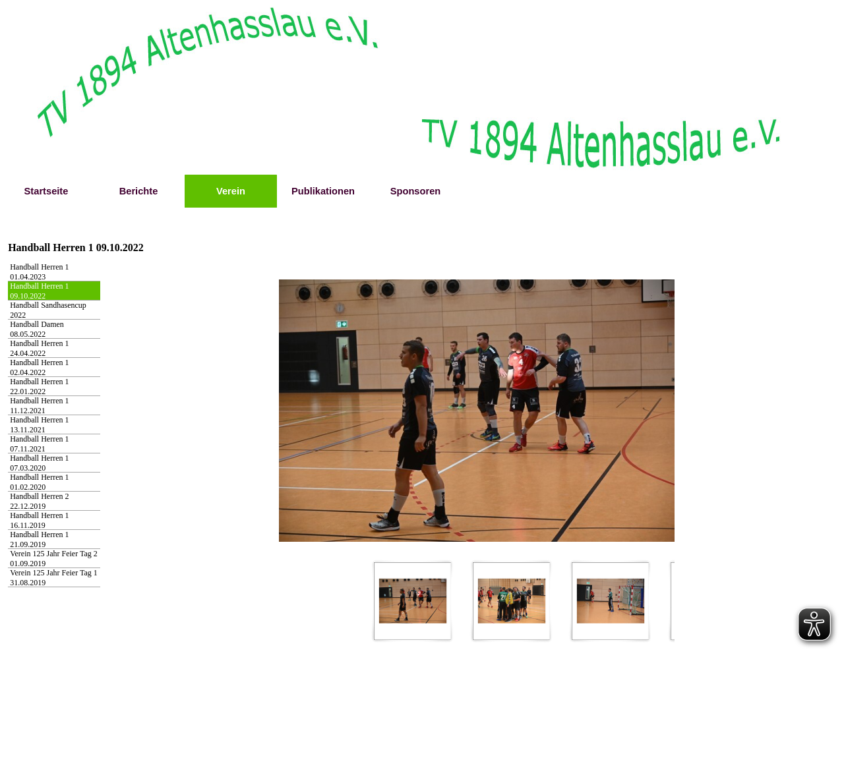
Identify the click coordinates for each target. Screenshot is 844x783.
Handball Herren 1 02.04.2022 (39, 367)
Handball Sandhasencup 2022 (48, 310)
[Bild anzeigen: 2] (511, 601)
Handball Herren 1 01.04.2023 (39, 271)
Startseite (46, 191)
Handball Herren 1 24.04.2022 (39, 348)
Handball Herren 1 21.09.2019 (39, 539)
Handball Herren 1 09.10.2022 (39, 291)
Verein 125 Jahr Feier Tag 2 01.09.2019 (54, 558)
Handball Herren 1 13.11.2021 (39, 424)
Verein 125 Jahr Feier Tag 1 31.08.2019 (54, 577)
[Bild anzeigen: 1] (412, 601)
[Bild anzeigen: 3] (610, 601)
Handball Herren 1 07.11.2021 (39, 443)
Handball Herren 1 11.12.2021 (39, 405)
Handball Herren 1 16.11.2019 (39, 520)
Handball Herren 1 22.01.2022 (39, 386)
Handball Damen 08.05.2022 (37, 329)
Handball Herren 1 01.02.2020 (39, 482)
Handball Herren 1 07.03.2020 (39, 463)
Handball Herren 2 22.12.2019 (39, 501)
